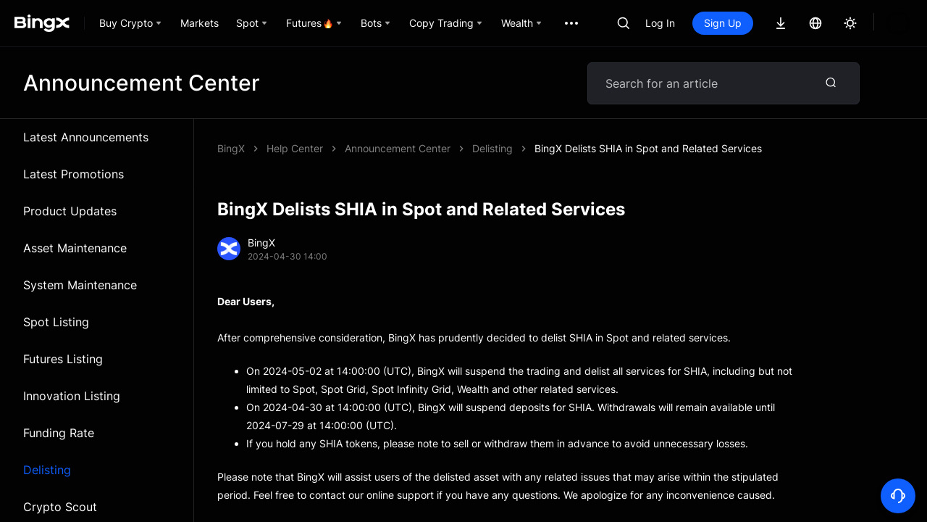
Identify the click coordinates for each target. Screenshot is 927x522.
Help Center (295, 148)
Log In (660, 23)
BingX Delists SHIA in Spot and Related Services (458, 148)
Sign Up (723, 23)
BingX (231, 148)
